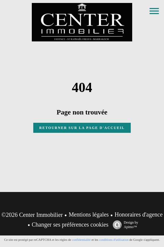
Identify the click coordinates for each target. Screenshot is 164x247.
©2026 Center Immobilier (32, 215)
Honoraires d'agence (139, 214)
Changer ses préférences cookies (70, 224)
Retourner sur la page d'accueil (82, 128)
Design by (124, 224)
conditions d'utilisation (113, 239)
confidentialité (81, 239)
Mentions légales (89, 214)
